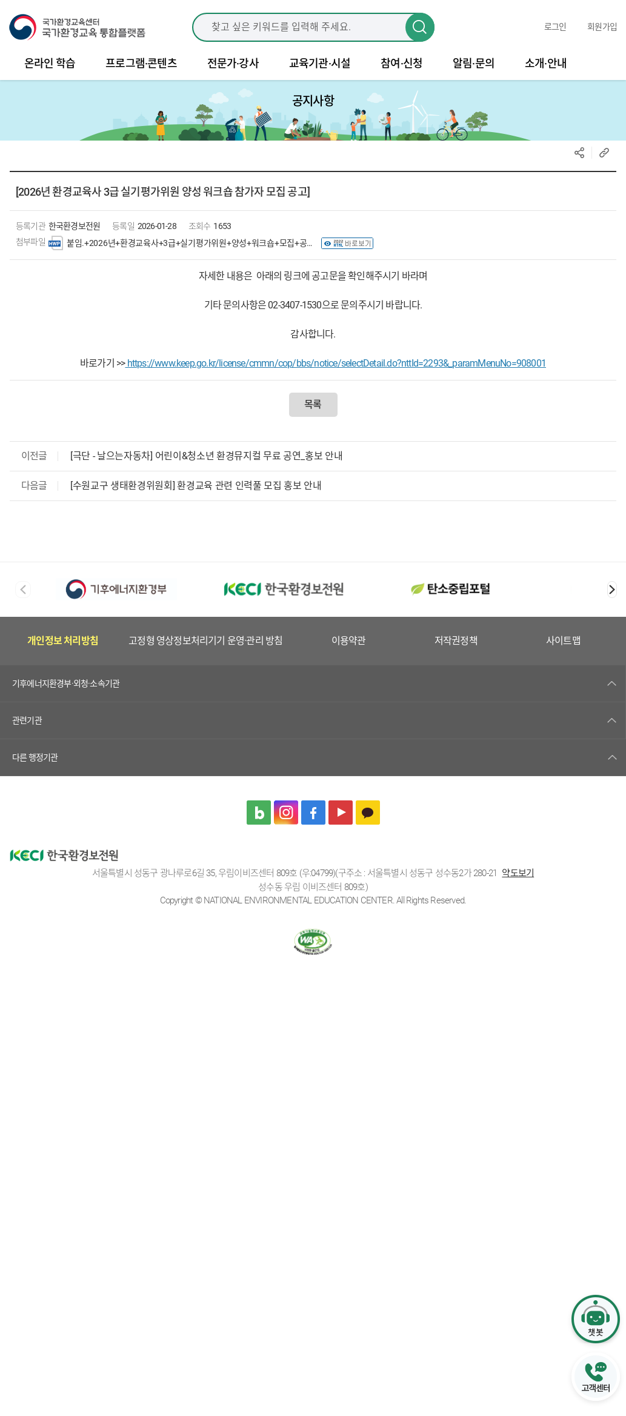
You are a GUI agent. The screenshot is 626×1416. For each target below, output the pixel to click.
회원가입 (602, 30)
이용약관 (348, 648)
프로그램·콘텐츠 (141, 70)
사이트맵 (563, 648)
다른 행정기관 (35, 764)
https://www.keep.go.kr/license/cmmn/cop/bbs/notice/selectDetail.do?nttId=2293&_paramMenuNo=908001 (335, 370)
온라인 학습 (49, 70)
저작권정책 (456, 648)
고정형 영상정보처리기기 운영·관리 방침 (205, 648)
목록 (312, 411)
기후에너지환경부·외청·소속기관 (65, 690)
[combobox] (313, 30)
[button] (612, 597)
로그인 (555, 30)
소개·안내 (546, 70)
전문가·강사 (233, 70)
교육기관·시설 (319, 70)
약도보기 (518, 880)
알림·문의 (473, 70)
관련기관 (27, 727)
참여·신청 (401, 70)
